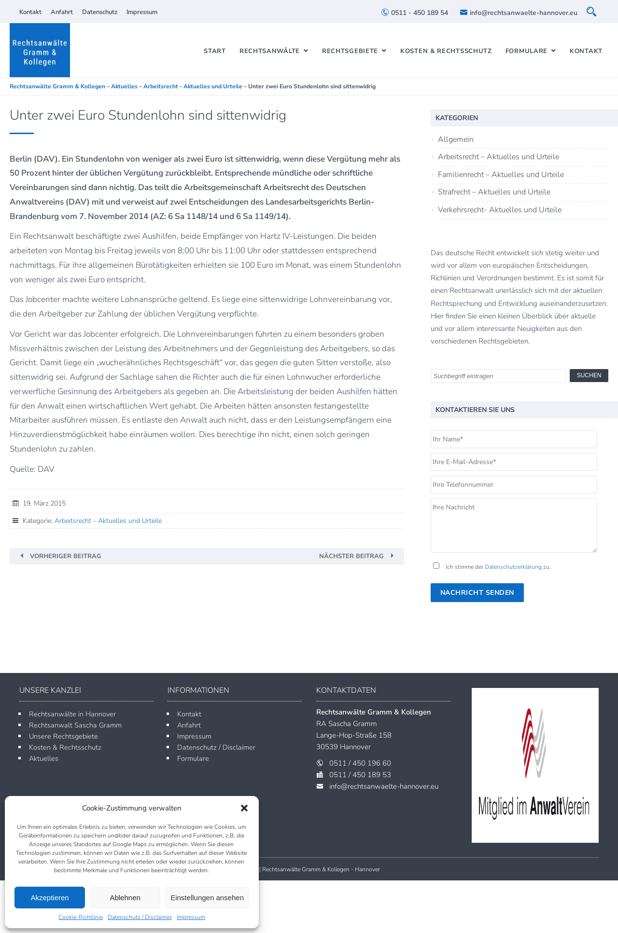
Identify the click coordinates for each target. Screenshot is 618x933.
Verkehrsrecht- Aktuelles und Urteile (500, 210)
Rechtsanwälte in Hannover (72, 714)
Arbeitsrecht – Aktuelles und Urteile (498, 156)
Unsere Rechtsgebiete (63, 736)
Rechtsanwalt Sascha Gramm (75, 725)
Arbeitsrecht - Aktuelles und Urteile (108, 520)
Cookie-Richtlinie (80, 917)
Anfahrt (62, 12)
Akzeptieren (49, 897)
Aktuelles (43, 758)
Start (215, 51)
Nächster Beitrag (351, 556)
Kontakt (30, 12)
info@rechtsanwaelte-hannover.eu (518, 12)
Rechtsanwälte (269, 51)
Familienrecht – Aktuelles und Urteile (501, 174)
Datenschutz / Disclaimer (140, 917)
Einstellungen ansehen (207, 897)
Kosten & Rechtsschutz (446, 51)
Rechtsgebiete (350, 51)
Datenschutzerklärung (513, 567)
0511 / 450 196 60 (360, 763)
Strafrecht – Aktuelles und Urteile (494, 192)
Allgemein (456, 139)
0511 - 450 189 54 (414, 12)
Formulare (527, 51)
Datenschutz (99, 12)
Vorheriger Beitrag (65, 556)
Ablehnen (125, 897)
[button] (244, 808)
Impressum (191, 917)
